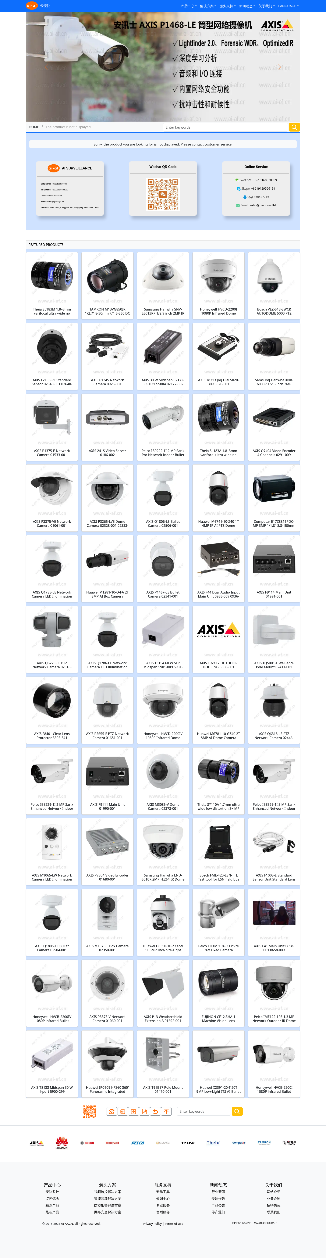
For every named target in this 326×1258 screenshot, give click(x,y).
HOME (34, 127)
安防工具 (163, 1191)
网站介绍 (273, 1191)
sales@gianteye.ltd (55, 202)
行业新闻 (218, 1191)
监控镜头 (52, 1198)
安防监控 (52, 1191)
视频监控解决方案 (107, 1191)
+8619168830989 (59, 184)
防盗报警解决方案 (107, 1205)
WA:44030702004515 (265, 1223)
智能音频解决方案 (107, 1198)
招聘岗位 (273, 1205)
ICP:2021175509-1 (242, 1223)
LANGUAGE (287, 6)
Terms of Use (174, 1224)
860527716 (261, 197)
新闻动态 (246, 6)
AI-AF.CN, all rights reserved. (80, 1224)
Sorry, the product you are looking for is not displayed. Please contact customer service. (163, 144)
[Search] (225, 127)
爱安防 (38, 6)
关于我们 (265, 6)
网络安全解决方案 (107, 1212)
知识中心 (163, 1198)
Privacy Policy (152, 1224)
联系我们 (273, 1212)
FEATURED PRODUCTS (46, 244)
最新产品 (52, 1212)
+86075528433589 (60, 190)
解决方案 (207, 6)
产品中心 (187, 6)
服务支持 (226, 6)
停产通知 (218, 1212)
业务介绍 (273, 1198)
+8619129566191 (263, 188)
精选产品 (52, 1205)
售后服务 (163, 1212)
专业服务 (163, 1205)
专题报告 (218, 1198)
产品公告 (218, 1205)
